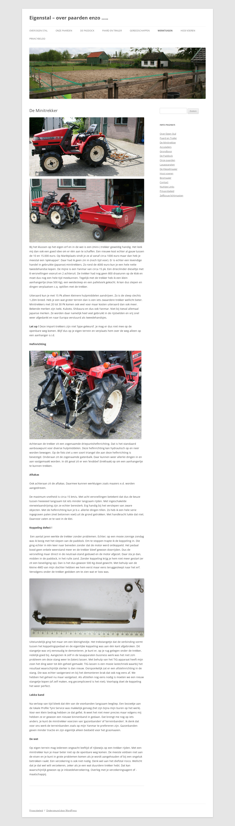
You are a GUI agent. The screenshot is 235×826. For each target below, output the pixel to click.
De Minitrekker (168, 142)
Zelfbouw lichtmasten (171, 195)
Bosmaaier (165, 178)
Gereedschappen (140, 30)
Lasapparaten (167, 164)
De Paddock (87, 30)
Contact (164, 182)
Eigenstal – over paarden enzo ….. (68, 17)
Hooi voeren (188, 30)
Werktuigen (165, 30)
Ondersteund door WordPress (61, 810)
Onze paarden (64, 30)
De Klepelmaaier (168, 169)
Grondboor (166, 151)
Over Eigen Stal (38, 30)
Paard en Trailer (112, 30)
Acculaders (165, 147)
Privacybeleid (37, 38)
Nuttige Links (167, 186)
